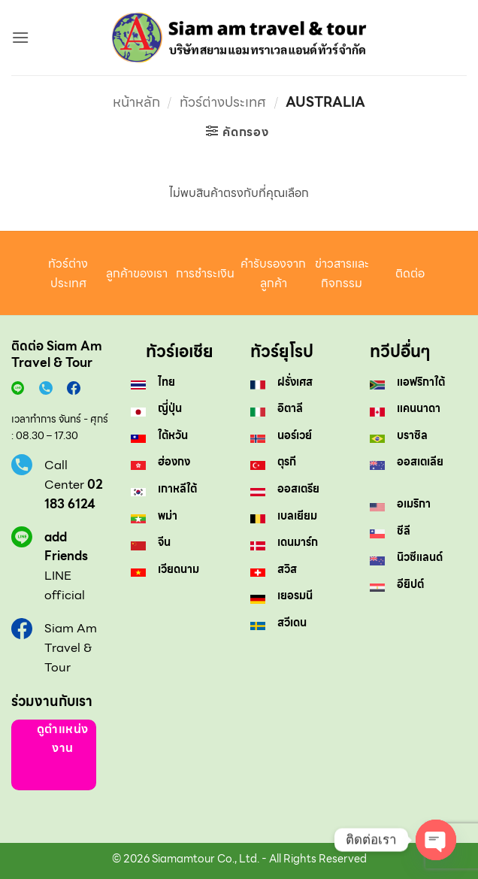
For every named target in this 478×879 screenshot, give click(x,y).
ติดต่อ (410, 273)
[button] (20, 37)
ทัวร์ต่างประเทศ (223, 102)
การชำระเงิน (205, 273)
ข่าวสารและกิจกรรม (342, 273)
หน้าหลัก (136, 102)
